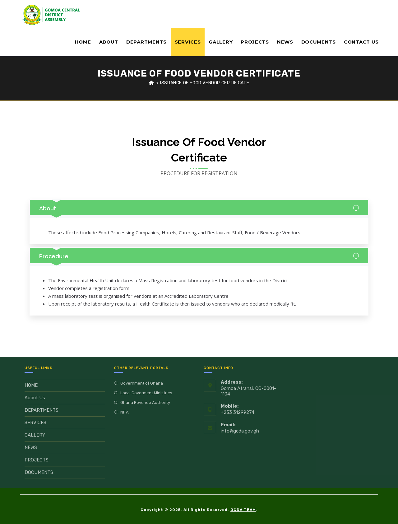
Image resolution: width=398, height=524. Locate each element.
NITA (124, 412)
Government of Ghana (141, 383)
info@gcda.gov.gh (240, 431)
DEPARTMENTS (41, 410)
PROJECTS (37, 460)
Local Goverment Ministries (146, 393)
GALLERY (35, 435)
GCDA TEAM (243, 510)
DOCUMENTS (39, 472)
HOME (31, 385)
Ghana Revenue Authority (145, 402)
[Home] (151, 83)
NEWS (31, 447)
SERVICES (35, 422)
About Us (35, 397)
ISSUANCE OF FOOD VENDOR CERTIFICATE (204, 83)
